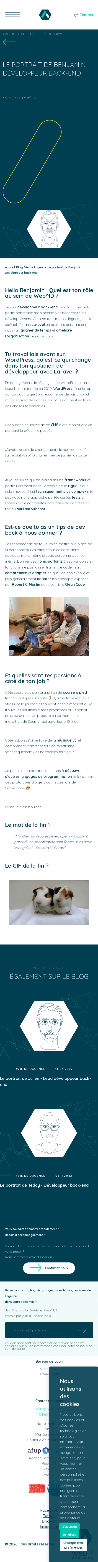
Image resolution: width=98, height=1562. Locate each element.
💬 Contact (83, 14)
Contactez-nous (56, 1268)
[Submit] (81, 1330)
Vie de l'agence (19, 34)
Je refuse (69, 1535)
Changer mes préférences (73, 1545)
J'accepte (69, 1527)
